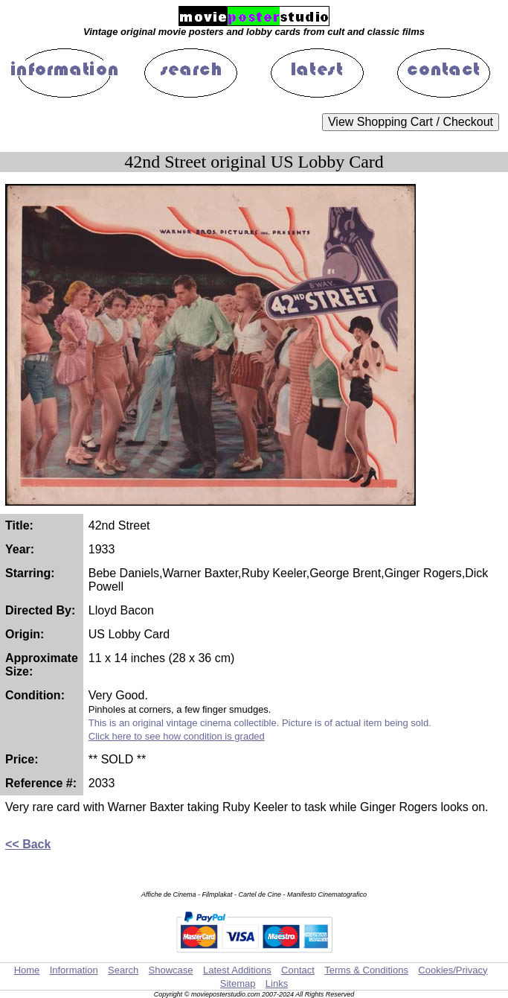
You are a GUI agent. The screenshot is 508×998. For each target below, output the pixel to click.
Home (27, 970)
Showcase (171, 970)
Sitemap (238, 983)
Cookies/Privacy (452, 970)
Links (277, 983)
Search (123, 970)
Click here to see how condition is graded (177, 736)
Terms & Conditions (366, 970)
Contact (298, 970)
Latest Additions (237, 970)
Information (74, 970)
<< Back (28, 844)
